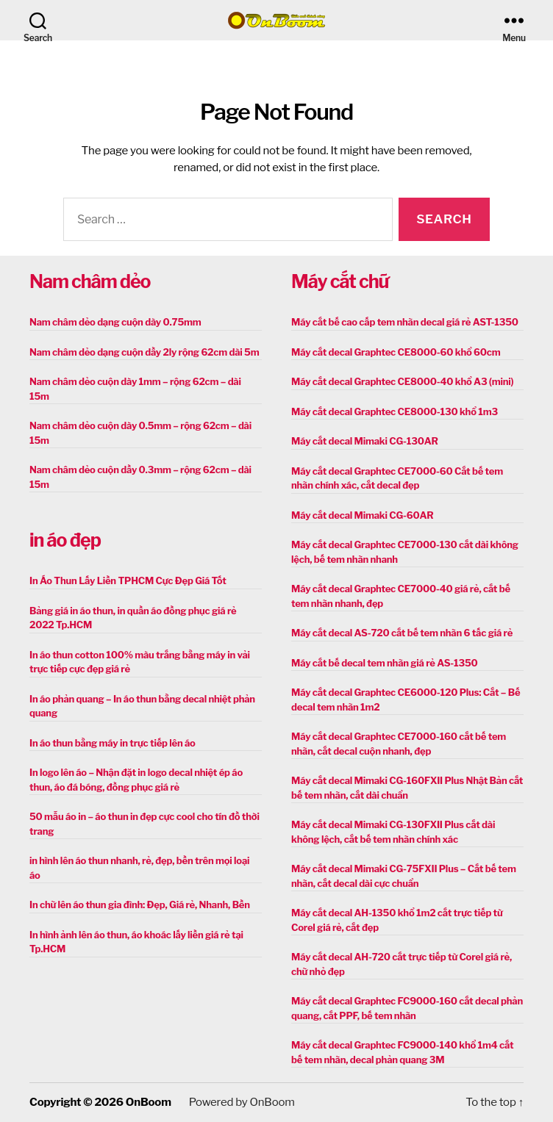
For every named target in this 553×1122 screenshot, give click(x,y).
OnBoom (148, 1102)
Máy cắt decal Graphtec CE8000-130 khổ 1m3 (394, 411)
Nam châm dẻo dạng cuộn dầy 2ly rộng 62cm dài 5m (144, 352)
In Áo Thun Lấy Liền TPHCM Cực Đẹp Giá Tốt (127, 580)
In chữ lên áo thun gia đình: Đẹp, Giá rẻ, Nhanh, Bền (139, 904)
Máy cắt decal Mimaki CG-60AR (362, 515)
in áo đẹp (65, 540)
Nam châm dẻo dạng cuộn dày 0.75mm (115, 322)
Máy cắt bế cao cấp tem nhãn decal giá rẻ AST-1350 (404, 322)
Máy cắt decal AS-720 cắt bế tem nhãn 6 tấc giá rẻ (402, 633)
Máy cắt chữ (339, 281)
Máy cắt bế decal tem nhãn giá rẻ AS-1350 (384, 663)
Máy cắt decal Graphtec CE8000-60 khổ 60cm (395, 352)
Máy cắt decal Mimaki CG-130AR (364, 441)
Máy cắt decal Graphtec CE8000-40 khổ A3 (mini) (402, 381)
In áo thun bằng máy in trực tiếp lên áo (112, 743)
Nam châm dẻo (89, 281)
